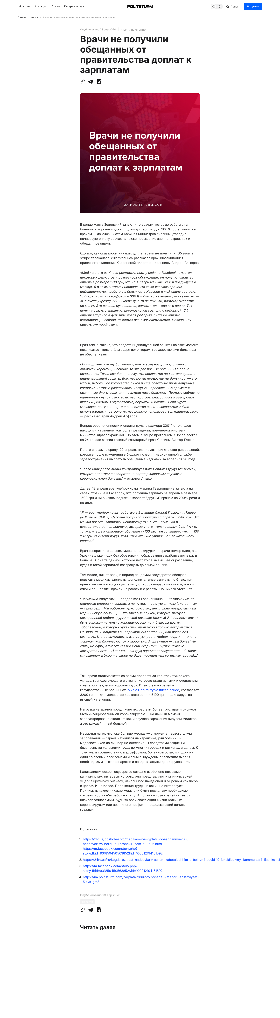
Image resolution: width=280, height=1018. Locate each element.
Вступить (253, 6)
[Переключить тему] (217, 6)
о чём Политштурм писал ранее (153, 690)
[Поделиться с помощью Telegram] (90, 81)
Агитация (40, 6)
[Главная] (140, 6)
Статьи (56, 6)
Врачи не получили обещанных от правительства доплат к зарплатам (78, 17)
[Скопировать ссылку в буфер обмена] (83, 81)
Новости (24, 6)
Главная (22, 17)
